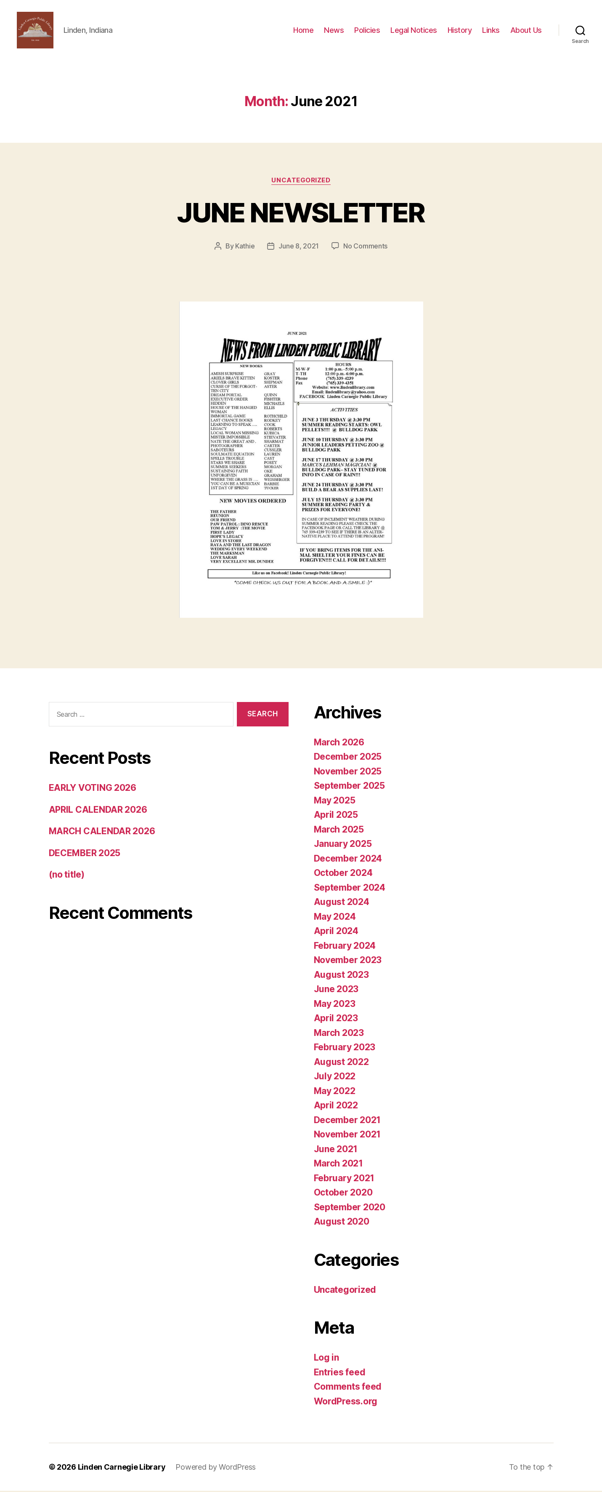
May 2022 (334, 1092)
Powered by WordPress (215, 1468)
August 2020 (341, 1222)
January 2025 (343, 845)
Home (303, 30)
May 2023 (334, 1005)
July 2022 (335, 1077)
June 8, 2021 (298, 247)
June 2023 (336, 990)
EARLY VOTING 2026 (92, 789)
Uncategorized (300, 181)
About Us (526, 30)
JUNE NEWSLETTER (300, 214)
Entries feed (340, 1373)
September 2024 (349, 888)
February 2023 (345, 1048)
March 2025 (339, 830)
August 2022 (341, 1063)
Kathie (245, 247)
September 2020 (349, 1208)
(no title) (67, 876)
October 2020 (343, 1193)
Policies (367, 30)
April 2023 (336, 1019)
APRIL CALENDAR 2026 (98, 811)
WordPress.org (346, 1402)
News (334, 30)
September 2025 (349, 787)
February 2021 (344, 1179)
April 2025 (336, 816)
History (460, 30)
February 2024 (345, 947)
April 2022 (336, 1106)
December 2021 (347, 1121)
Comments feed (348, 1388)
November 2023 (348, 961)
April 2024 (336, 932)
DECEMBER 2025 (85, 854)
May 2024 (335, 918)
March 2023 (339, 1034)
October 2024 (343, 874)
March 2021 (338, 1164)
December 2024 (348, 859)
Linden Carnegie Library (122, 1468)
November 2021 (347, 1135)
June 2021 (336, 1150)
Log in (326, 1358)
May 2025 (334, 801)
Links (491, 30)
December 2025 (348, 758)
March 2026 (339, 743)
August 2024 (341, 903)
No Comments (365, 247)
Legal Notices (413, 30)
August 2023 (341, 976)
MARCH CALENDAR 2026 (102, 832)
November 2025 (348, 772)
